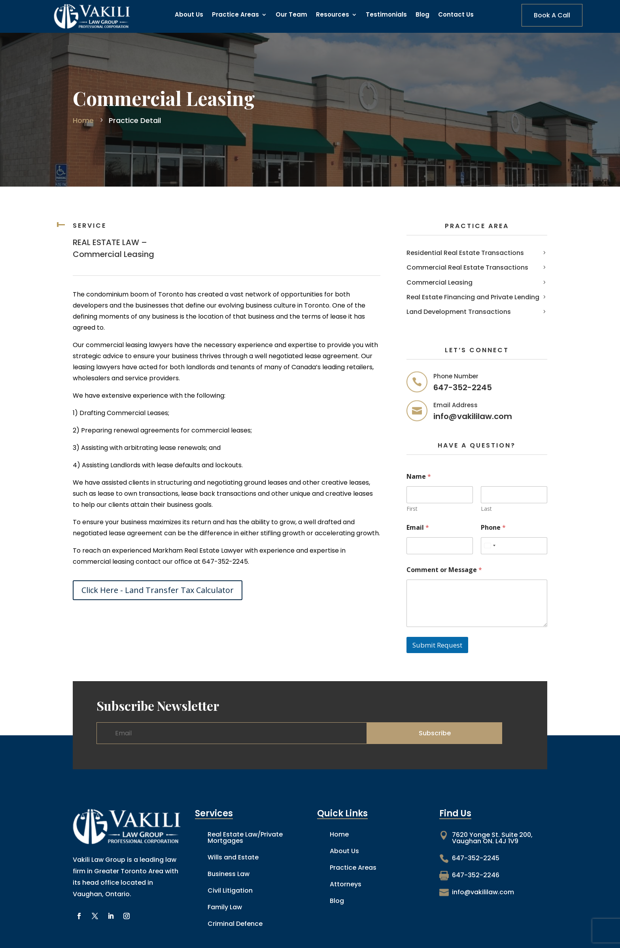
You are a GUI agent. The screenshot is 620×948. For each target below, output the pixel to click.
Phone (493, 527)
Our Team (291, 15)
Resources (332, 15)
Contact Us (456, 15)
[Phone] (514, 545)
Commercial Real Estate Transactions (467, 267)
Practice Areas (235, 15)
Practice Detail (134, 120)
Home (84, 120)
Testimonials (386, 15)
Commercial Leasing (439, 282)
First (412, 508)
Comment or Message (444, 570)
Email (417, 527)
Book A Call (552, 15)
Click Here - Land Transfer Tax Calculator (157, 590)
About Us (189, 15)
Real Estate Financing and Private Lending (472, 297)
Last (486, 508)
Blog (422, 15)
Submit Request (437, 645)
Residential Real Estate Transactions (465, 252)
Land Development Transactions (458, 311)
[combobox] (489, 545)
